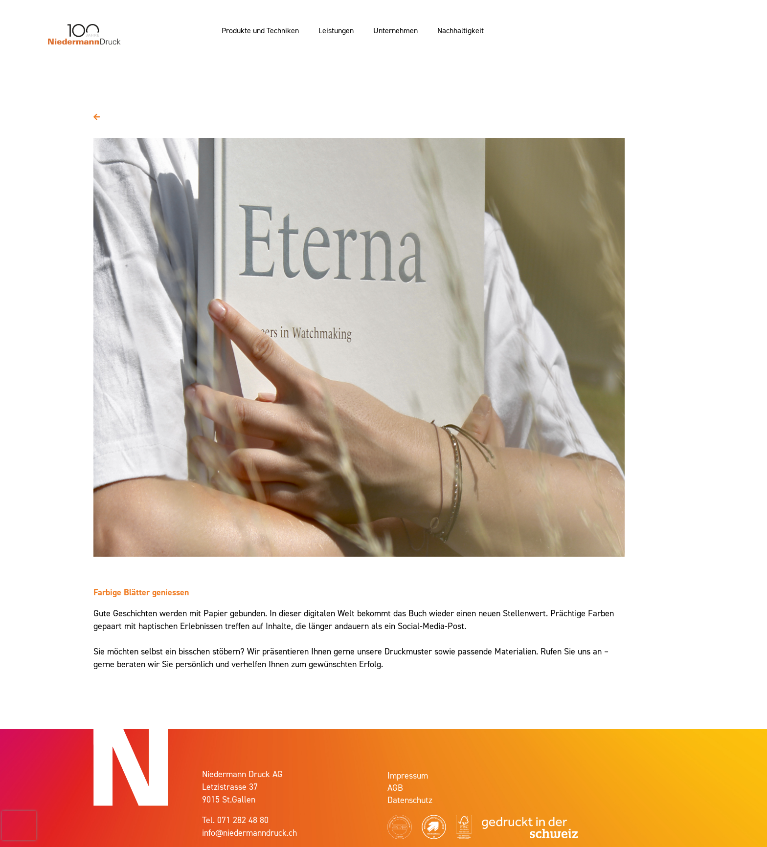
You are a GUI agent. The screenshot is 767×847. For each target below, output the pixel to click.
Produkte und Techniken (260, 30)
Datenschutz (409, 800)
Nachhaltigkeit (460, 30)
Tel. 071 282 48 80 (235, 820)
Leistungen (336, 30)
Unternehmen (395, 30)
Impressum (407, 775)
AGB (395, 787)
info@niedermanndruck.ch (249, 832)
